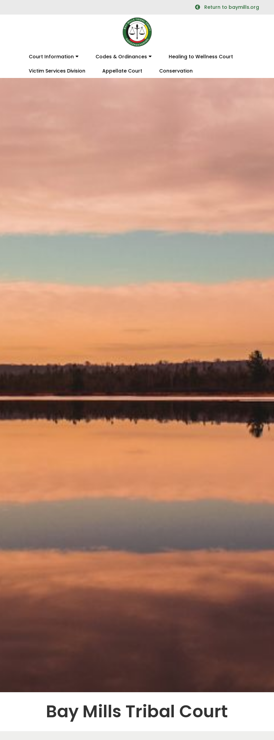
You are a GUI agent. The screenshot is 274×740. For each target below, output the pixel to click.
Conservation (176, 70)
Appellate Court (122, 70)
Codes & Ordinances (121, 56)
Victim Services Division (57, 70)
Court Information (51, 56)
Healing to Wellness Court (201, 56)
